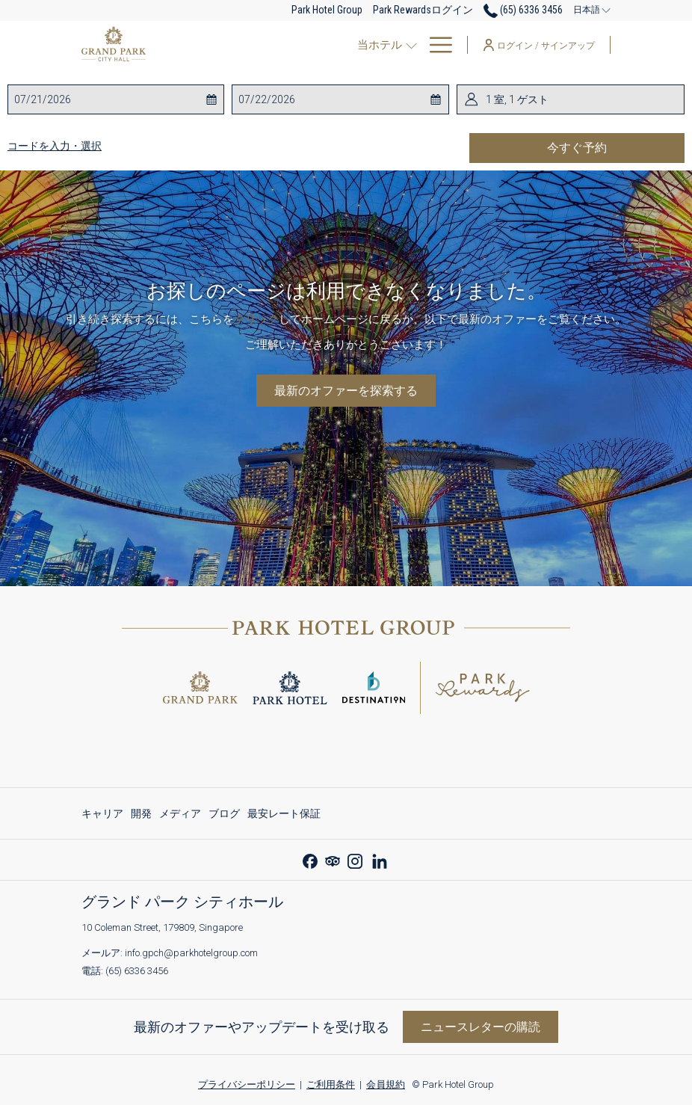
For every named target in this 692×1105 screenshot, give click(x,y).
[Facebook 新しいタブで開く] (310, 859)
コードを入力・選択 (54, 146)
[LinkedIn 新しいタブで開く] (379, 859)
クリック (256, 319)
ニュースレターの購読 (480, 1027)
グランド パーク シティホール (182, 902)
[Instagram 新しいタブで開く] (354, 859)
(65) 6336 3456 (136, 970)
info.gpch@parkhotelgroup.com (191, 952)
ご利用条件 (330, 1084)
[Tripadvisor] (332, 859)
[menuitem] (339, 45)
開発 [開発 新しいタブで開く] (141, 816)
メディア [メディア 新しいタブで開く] (180, 816)
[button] (74, 99)
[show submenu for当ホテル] (286, 45)
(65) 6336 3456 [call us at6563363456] (523, 10)
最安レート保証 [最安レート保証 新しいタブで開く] (284, 816)
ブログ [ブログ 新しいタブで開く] (224, 816)
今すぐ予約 (616, 147)
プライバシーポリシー (246, 1084)
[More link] (435, 45)
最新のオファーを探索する (346, 391)
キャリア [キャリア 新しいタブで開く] (102, 816)
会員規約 (385, 1084)
